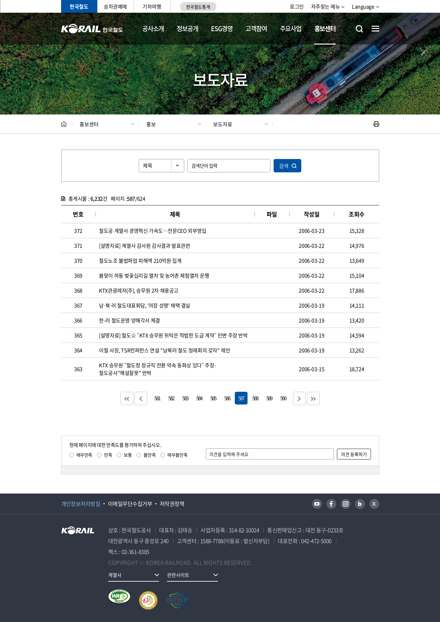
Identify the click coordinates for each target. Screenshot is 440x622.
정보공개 (187, 28)
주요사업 (290, 28)
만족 (108, 454)
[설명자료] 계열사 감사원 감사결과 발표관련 (144, 245)
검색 (284, 165)
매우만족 (84, 454)
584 (199, 398)
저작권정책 (172, 504)
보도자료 (222, 124)
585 (213, 398)
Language (363, 6)
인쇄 (376, 124)
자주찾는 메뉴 (325, 6)
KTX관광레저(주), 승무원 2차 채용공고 (138, 290)
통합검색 (359, 28)
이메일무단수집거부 (130, 504)
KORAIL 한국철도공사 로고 (92, 28)
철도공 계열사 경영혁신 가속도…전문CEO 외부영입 (152, 230)
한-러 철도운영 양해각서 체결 (129, 320)
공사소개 (153, 28)
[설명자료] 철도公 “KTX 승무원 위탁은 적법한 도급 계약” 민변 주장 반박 (173, 335)
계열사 (115, 574)
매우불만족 (177, 454)
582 (171, 398)
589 (269, 398)
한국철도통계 (198, 6)
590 (283, 398)
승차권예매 (115, 6)
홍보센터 (325, 28)
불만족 (149, 454)
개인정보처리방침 (81, 504)
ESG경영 (222, 28)
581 (157, 398)
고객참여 (256, 28)
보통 (128, 454)
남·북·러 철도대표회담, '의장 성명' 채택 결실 (144, 305)
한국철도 (79, 6)
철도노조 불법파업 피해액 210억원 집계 (140, 260)
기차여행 (152, 6)
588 (255, 398)
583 (185, 398)
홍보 (151, 124)
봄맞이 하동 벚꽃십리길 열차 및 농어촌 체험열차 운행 (154, 275)
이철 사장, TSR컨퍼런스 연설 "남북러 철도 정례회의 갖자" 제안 (164, 350)
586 (227, 398)
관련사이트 (178, 574)
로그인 (297, 6)
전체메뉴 (375, 28)
